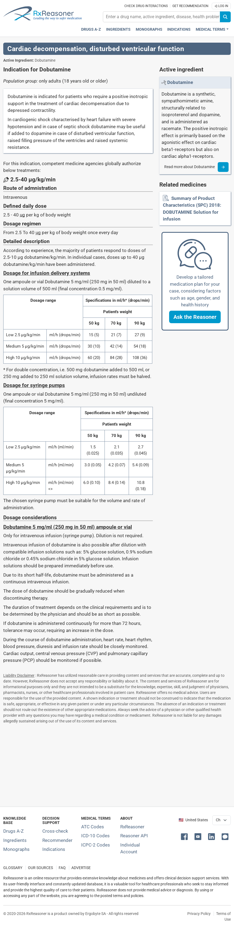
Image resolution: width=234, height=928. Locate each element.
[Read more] (223, 167)
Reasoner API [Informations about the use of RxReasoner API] (134, 835)
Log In (221, 6)
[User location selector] (221, 820)
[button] (195, 317)
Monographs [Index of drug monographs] (16, 849)
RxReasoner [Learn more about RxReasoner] (132, 826)
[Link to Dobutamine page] (180, 82)
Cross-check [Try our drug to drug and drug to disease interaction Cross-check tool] (55, 831)
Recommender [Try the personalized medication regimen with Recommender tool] (57, 840)
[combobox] (161, 16)
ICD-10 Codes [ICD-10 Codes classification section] (95, 835)
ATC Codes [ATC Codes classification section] (92, 826)
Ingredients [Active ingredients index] (118, 29)
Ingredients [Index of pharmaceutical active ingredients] (15, 840)
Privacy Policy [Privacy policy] (199, 913)
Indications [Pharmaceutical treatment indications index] (179, 29)
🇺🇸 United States (193, 820)
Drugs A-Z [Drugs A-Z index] (91, 29)
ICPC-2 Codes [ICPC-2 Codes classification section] (95, 845)
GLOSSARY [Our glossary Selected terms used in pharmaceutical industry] (12, 868)
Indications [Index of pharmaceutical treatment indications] (53, 849)
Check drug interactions (146, 6)
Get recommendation (190, 6)
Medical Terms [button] (210, 29)
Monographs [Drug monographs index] (149, 29)
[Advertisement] (117, 764)
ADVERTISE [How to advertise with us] (81, 868)
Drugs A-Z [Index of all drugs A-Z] (13, 831)
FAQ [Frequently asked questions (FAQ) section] (62, 868)
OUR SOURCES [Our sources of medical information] (40, 868)
